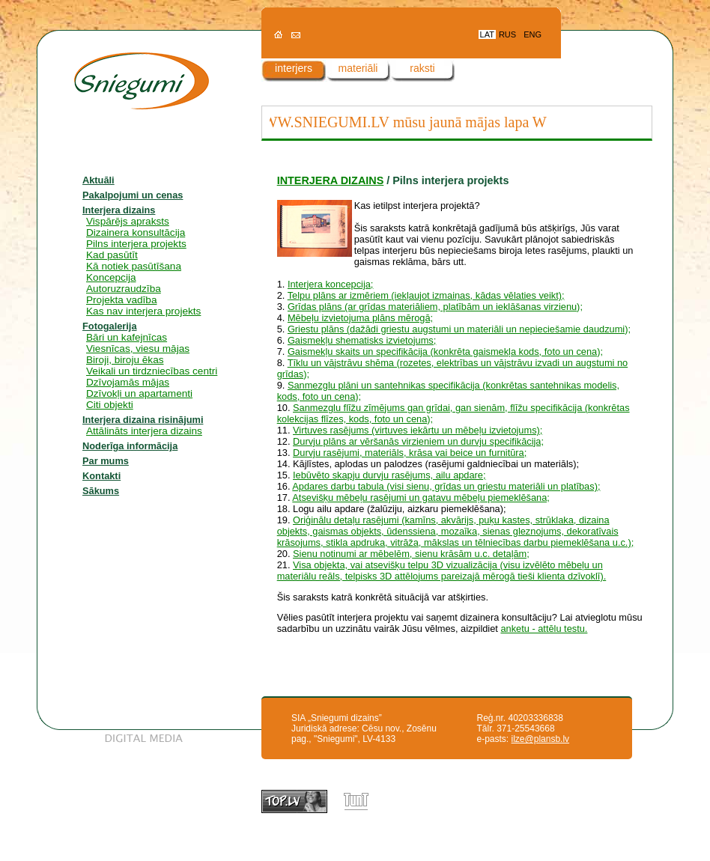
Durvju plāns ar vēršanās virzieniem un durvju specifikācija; (418, 441)
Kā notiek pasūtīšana (133, 266)
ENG (532, 34)
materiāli (358, 68)
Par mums (105, 460)
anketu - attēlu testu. (543, 628)
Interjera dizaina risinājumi (142, 419)
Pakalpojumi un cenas (132, 195)
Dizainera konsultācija (135, 232)
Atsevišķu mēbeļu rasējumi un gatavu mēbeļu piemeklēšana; (421, 497)
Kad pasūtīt (112, 255)
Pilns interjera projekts (136, 243)
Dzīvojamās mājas (127, 382)
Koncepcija (111, 277)
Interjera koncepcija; (331, 284)
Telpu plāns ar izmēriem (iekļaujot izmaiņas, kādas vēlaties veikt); (426, 295)
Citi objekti (109, 404)
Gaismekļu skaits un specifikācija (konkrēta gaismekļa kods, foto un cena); (445, 351)
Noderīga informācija (130, 445)
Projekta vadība (121, 299)
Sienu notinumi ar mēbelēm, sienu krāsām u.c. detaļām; (411, 553)
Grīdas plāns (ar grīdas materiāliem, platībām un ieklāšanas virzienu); (435, 306)
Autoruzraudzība (123, 288)
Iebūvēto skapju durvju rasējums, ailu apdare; (389, 475)
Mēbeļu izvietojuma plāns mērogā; (360, 317)
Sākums (100, 490)
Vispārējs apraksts (127, 221)
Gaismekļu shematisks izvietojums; (362, 340)
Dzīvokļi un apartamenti (139, 393)
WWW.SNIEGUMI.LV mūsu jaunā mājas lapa (392, 122)
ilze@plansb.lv (541, 739)
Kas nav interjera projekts (143, 311)
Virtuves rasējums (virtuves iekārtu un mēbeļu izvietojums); (417, 430)
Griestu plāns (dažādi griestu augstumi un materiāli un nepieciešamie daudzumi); (459, 329)
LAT (487, 34)
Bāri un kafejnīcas (126, 337)
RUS (507, 34)
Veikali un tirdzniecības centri (151, 371)
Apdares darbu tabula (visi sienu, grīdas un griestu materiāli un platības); (446, 486)
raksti (422, 68)
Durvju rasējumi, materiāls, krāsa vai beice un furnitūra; (410, 452)
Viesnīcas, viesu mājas (137, 348)
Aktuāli (98, 180)
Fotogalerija (109, 326)
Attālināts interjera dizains (144, 430)
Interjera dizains (118, 210)
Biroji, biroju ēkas (125, 359)
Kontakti (101, 475)
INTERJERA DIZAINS (330, 180)
